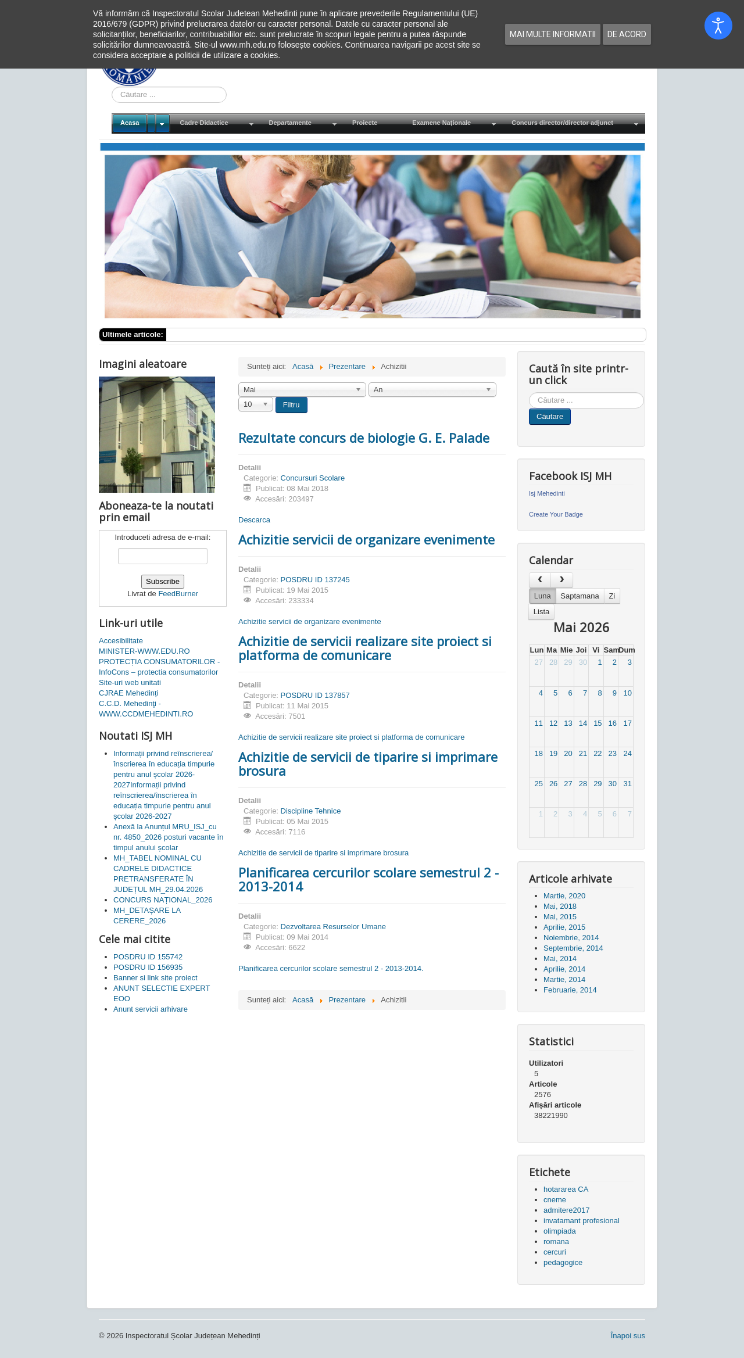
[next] (561, 580)
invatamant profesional (581, 1220)
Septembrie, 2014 (573, 948)
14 (583, 723)
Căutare (549, 416)
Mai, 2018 (560, 906)
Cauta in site (529, 392)
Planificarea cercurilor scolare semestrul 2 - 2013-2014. (331, 968)
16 (613, 723)
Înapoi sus (628, 1335)
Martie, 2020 (564, 895)
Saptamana (579, 596)
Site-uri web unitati (130, 682)
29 (568, 662)
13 (568, 723)
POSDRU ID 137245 (315, 579)
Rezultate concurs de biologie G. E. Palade (363, 437)
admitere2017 (566, 1210)
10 (628, 693)
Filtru (291, 404)
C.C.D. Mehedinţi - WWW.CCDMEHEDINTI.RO (146, 708)
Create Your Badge (556, 514)
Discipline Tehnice (311, 811)
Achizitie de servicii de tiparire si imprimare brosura (368, 763)
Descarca (254, 519)
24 (628, 753)
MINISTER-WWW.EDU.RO (144, 651)
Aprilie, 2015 (564, 927)
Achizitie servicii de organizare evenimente (366, 539)
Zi (612, 596)
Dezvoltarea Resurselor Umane (333, 926)
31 (628, 783)
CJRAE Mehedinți (129, 693)
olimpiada (559, 1231)
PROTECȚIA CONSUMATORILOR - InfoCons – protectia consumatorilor (159, 666)
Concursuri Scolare (313, 478)
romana (556, 1241)
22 (597, 753)
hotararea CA (565, 1189)
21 (583, 753)
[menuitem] (141, 123)
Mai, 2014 (560, 958)
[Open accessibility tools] (718, 26)
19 (553, 753)
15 (597, 723)
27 (538, 662)
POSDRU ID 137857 (315, 695)
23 (613, 753)
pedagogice (562, 1262)
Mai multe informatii (553, 34)
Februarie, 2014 (570, 990)
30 (583, 662)
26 (553, 783)
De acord (626, 34)
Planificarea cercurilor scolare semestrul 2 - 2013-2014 (368, 879)
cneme (554, 1199)
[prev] (540, 580)
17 (628, 723)
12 (553, 723)
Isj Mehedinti (547, 493)
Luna (542, 596)
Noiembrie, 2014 (571, 937)
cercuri (554, 1252)
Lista (541, 611)
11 (538, 723)
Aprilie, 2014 (564, 969)
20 (568, 753)
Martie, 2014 (564, 979)
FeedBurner (178, 593)
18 (538, 753)
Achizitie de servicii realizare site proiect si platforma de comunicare (365, 648)
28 (553, 662)
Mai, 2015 (560, 916)
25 (538, 783)
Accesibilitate (121, 640)
